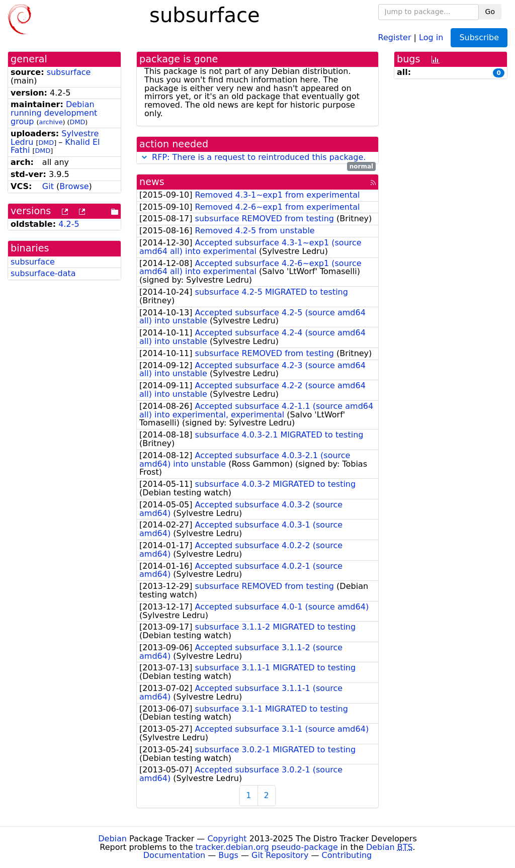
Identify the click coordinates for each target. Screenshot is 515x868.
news (151, 182)
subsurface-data (43, 273)
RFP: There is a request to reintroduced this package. (259, 157)
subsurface (69, 72)
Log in (431, 37)
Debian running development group (54, 113)
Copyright (226, 838)
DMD (77, 122)
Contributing (347, 855)
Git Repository (279, 855)
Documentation (174, 855)
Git (48, 186)
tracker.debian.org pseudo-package (267, 847)
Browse (74, 186)
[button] (144, 157)
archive (51, 122)
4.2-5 (68, 224)
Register (394, 37)
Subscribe (479, 37)
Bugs (228, 855)
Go (490, 12)
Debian (112, 838)
